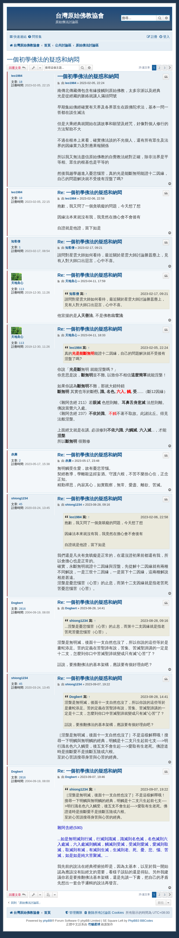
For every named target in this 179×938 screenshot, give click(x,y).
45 (20, 504)
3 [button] (164, 68)
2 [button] (159, 68)
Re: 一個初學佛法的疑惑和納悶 (89, 192)
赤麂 (14, 454)
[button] (170, 67)
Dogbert (17, 603)
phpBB (47, 920)
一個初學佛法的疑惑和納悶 (43, 59)
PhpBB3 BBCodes (140, 920)
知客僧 (15, 241)
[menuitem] (35, 36)
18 (20, 82)
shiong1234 (19, 498)
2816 (22, 608)
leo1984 (16, 75)
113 (21, 289)
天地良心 (17, 283)
